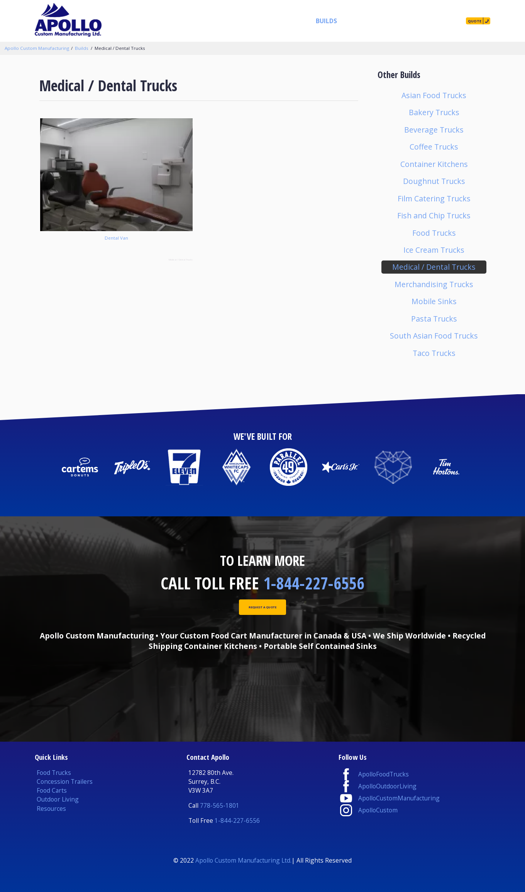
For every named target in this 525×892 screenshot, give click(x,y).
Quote (464, 21)
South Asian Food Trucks (434, 335)
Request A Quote (262, 610)
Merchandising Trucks (434, 284)
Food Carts (52, 790)
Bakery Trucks (434, 112)
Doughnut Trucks (434, 181)
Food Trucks (434, 233)
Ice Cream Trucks (433, 250)
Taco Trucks (434, 353)
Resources (347, 21)
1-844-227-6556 (313, 583)
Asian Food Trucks (433, 95)
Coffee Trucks (434, 146)
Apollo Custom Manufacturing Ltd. (243, 860)
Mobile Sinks (434, 301)
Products (243, 21)
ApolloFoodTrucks (383, 774)
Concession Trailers (65, 781)
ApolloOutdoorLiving (387, 786)
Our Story (388, 21)
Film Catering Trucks (434, 198)
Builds (311, 21)
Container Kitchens (434, 164)
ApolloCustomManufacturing (399, 798)
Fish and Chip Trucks (434, 215)
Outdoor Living (58, 799)
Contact (427, 21)
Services (280, 21)
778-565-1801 (219, 805)
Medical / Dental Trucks (120, 48)
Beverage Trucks (434, 129)
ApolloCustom (378, 810)
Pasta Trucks (434, 318)
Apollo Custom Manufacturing (37, 48)
